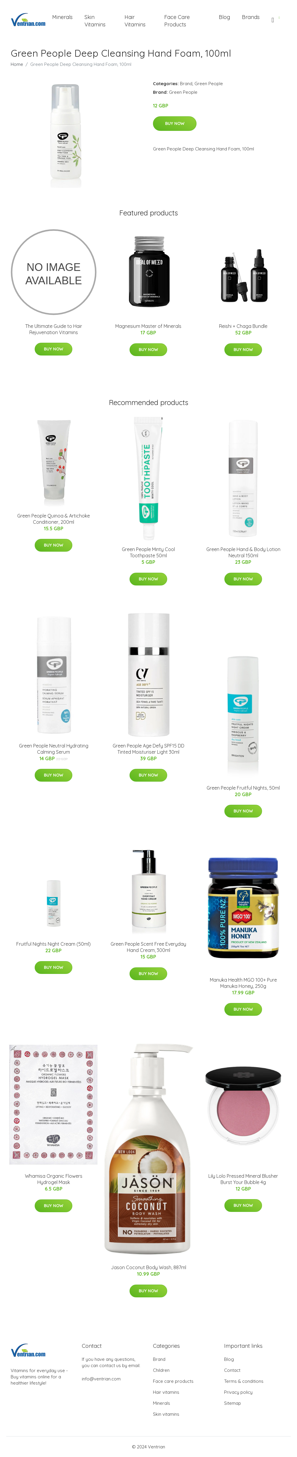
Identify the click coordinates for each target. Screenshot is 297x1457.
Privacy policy (238, 1392)
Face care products (173, 1381)
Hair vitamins (166, 1392)
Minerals (62, 17)
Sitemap (232, 1403)
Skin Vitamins (95, 21)
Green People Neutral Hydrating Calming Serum (53, 749)
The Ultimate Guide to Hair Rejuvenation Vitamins (53, 329)
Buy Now (174, 123)
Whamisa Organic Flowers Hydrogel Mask (53, 1179)
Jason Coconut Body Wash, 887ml (148, 1267)
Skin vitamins (166, 1414)
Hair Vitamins (135, 21)
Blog (224, 17)
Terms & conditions (244, 1381)
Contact (232, 1370)
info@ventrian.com (101, 1379)
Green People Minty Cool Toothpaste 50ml (148, 552)
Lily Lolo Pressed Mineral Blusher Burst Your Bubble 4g (243, 1179)
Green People (208, 83)
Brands (251, 17)
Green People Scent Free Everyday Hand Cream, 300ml (148, 947)
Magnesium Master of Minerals (148, 326)
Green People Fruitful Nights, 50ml (243, 788)
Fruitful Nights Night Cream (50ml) (53, 944)
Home (17, 64)
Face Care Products (177, 21)
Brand (186, 83)
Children (161, 1370)
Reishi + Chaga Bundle (243, 326)
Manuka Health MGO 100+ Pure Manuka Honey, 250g (243, 983)
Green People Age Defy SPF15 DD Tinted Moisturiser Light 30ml (148, 749)
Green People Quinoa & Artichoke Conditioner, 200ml (53, 519)
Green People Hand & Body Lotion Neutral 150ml (243, 552)
